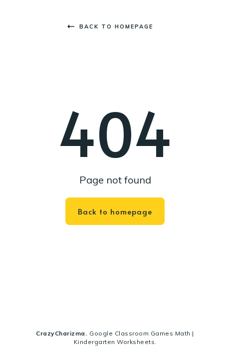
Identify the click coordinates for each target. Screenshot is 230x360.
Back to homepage (110, 26)
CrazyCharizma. (61, 333)
